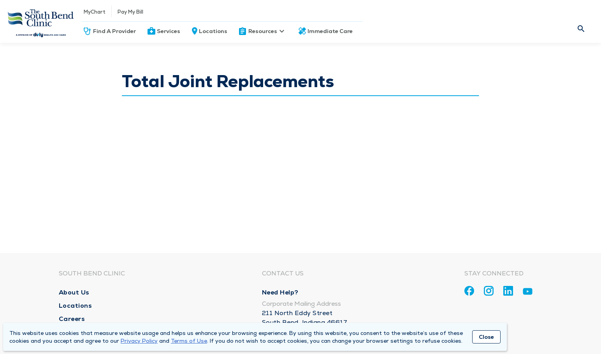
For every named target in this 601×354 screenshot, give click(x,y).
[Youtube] (527, 293)
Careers (72, 319)
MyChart (94, 12)
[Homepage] (41, 21)
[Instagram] (489, 291)
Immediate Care (330, 31)
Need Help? (280, 292)
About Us (74, 292)
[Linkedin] (508, 291)
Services (168, 31)
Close (486, 336)
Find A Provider (114, 31)
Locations (213, 31)
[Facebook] (469, 291)
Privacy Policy (139, 340)
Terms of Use (189, 340)
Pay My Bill (130, 12)
